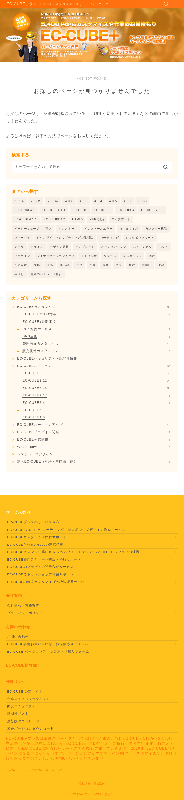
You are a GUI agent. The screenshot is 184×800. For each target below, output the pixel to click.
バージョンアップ (113, 248)
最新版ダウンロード (23, 723)
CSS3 (142, 201)
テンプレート (85, 248)
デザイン (37, 248)
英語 (161, 266)
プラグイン (22, 257)
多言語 (65, 266)
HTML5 (77, 219)
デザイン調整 (59, 248)
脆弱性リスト (18, 715)
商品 (50, 266)
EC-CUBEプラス (19, 4)
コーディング (109, 238)
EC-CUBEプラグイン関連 (93, 434)
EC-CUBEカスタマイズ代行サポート (37, 539)
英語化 (19, 275)
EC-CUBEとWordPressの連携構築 (35, 546)
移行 (132, 266)
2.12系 (36, 201)
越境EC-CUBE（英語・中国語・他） (93, 463)
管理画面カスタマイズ (96, 345)
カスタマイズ (128, 229)
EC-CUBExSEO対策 (96, 316)
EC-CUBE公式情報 (93, 441)
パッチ (163, 248)
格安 (119, 266)
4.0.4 (98, 201)
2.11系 (19, 201)
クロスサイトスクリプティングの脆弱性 (65, 238)
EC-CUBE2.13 (96, 389)
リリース (110, 257)
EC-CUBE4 (126, 210)
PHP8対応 (97, 219)
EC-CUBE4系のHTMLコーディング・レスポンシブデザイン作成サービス (66, 531)
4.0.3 (84, 201)
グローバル (22, 238)
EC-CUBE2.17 (96, 397)
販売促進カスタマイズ (96, 353)
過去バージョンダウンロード (30, 730)
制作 (37, 266)
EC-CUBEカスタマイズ (93, 309)
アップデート (121, 219)
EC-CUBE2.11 (96, 375)
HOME (10, 771)
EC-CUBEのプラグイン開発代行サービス (40, 568)
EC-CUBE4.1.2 (25, 219)
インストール (68, 229)
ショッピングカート (140, 238)
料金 (93, 266)
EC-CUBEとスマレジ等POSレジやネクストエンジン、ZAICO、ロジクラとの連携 (73, 554)
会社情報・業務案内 (23, 607)
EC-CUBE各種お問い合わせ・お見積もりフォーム (47, 646)
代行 (152, 257)
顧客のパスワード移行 (46, 275)
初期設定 (20, 266)
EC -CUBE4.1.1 (54, 210)
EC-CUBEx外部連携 (96, 323)
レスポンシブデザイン (93, 456)
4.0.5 (113, 201)
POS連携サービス (96, 331)
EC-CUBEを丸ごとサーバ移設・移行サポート (44, 561)
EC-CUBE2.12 (96, 382)
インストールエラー (99, 229)
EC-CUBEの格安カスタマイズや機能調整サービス (47, 584)
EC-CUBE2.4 (96, 404)
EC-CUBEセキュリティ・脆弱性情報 (93, 360)
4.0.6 (127, 201)
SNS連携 (96, 338)
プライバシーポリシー (25, 615)
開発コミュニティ (21, 708)
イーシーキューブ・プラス (33, 229)
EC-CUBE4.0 (96, 419)
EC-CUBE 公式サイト (25, 693)
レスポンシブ (132, 257)
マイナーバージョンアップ (55, 257)
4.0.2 (69, 201)
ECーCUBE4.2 (54, 219)
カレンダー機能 (156, 229)
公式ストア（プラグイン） (28, 700)
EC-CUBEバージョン (93, 368)
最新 (106, 266)
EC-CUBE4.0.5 (152, 210)
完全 (79, 266)
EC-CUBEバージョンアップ (93, 426)
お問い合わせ (18, 638)
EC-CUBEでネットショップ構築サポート (40, 576)
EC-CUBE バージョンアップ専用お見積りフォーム (48, 653)
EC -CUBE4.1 (24, 210)
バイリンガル (142, 248)
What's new (93, 449)
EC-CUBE (79, 210)
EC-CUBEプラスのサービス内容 (33, 524)
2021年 (53, 201)
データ (19, 248)
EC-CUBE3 (102, 210)
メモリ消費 (89, 257)
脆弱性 (146, 266)
